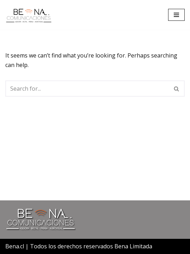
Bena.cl (14, 246)
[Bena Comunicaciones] (28, 15)
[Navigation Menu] (176, 15)
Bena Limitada (133, 246)
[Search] (87, 88)
